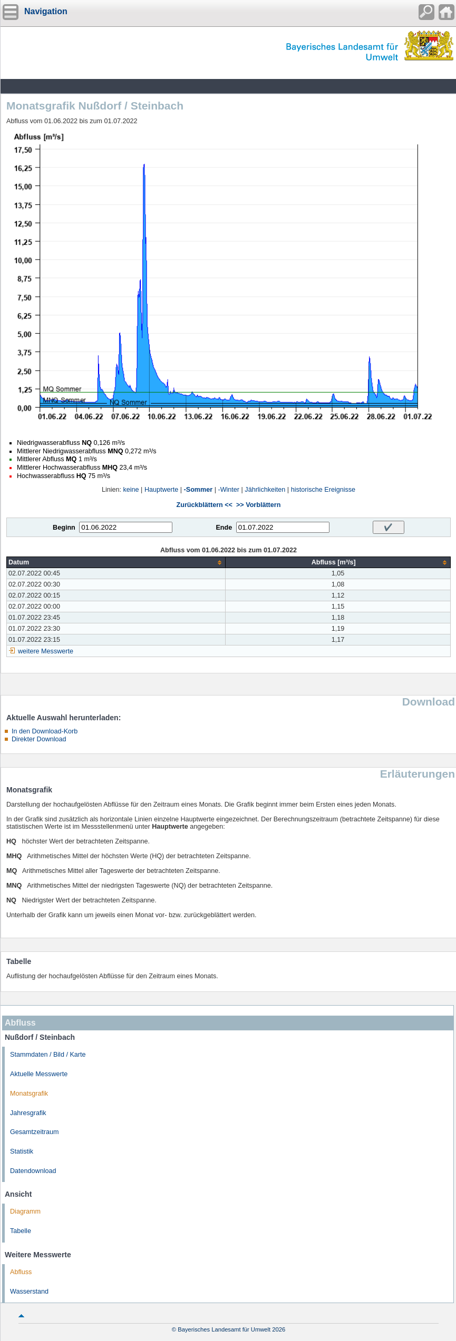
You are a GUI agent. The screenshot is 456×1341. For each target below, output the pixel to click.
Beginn (64, 527)
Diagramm (25, 1211)
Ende (224, 527)
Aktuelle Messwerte (38, 1074)
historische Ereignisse (323, 489)
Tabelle (20, 1231)
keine (131, 489)
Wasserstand (29, 1291)
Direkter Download (39, 739)
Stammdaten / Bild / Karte (48, 1054)
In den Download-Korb (44, 731)
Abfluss (21, 1272)
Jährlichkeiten (265, 489)
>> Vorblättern (258, 505)
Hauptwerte (161, 489)
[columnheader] (116, 562)
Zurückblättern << (204, 505)
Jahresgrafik (28, 1113)
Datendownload (33, 1171)
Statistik (21, 1151)
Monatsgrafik (29, 1093)
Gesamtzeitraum (34, 1132)
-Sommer (198, 489)
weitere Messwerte (45, 651)
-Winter (228, 489)
